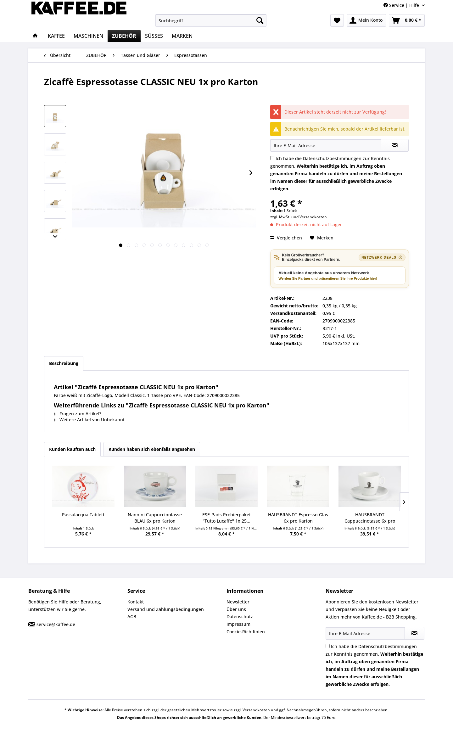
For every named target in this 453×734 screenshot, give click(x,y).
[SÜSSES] (154, 36)
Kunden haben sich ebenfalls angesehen (152, 449)
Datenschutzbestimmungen (332, 158)
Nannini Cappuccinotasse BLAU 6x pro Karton (155, 518)
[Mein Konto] (366, 20)
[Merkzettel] (337, 20)
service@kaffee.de (55, 624)
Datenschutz (239, 616)
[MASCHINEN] (88, 36)
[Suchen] (259, 20)
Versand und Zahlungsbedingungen (165, 609)
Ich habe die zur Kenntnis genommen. (336, 173)
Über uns (236, 609)
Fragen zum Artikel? (77, 414)
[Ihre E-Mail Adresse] (365, 633)
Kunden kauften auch (72, 449)
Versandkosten (313, 217)
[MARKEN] (182, 36)
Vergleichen (286, 238)
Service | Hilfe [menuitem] (401, 5)
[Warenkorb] (407, 20)
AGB (131, 616)
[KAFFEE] (56, 36)
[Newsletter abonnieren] (414, 633)
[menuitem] (210, 20)
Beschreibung (63, 363)
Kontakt (135, 602)
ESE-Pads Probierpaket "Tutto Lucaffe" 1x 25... (226, 518)
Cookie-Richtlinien (245, 632)
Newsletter (237, 602)
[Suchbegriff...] (210, 20)
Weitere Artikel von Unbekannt (89, 420)
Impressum (238, 624)
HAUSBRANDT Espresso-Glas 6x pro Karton (298, 518)
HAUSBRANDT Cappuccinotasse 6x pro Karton (369, 518)
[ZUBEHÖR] (124, 36)
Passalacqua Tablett (83, 515)
